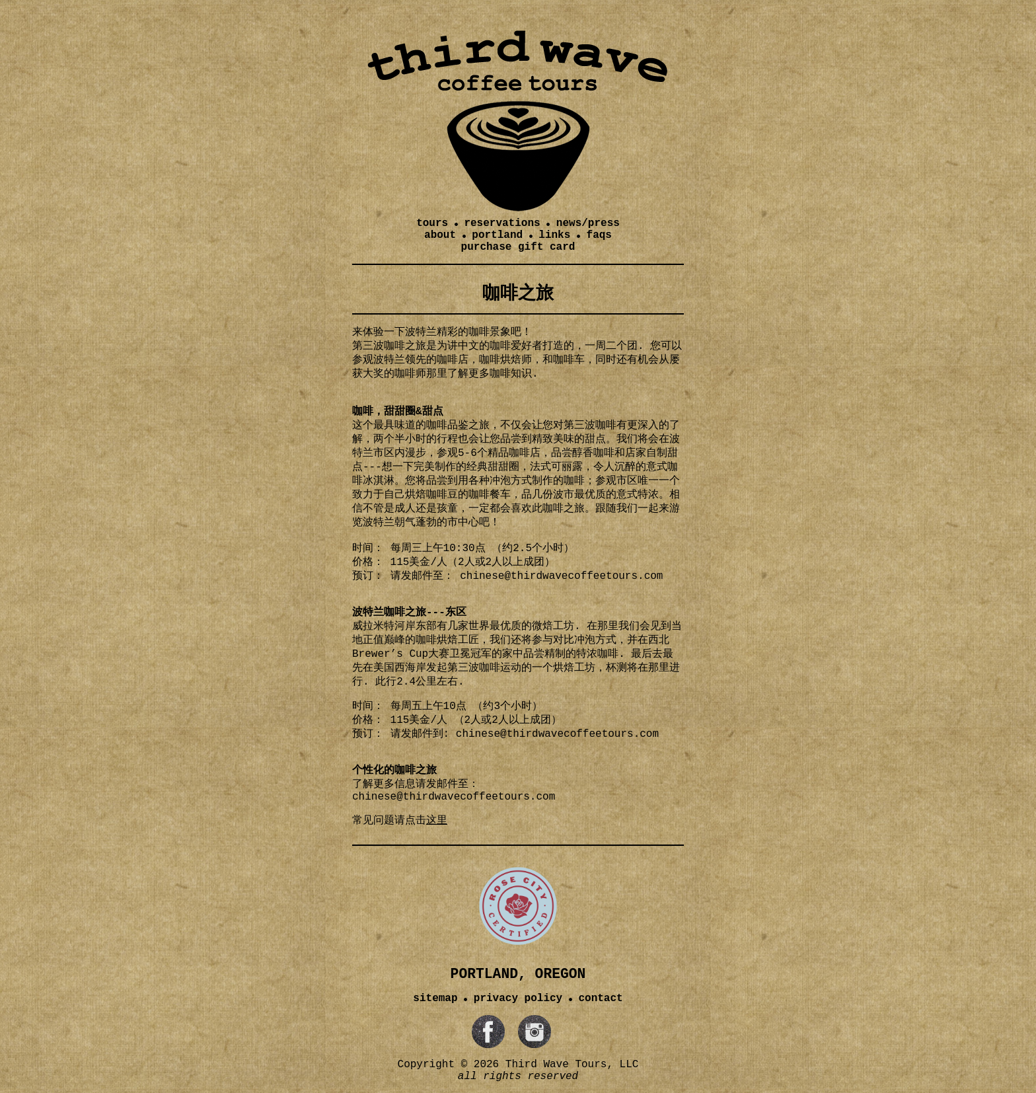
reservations (502, 223)
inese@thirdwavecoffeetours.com (567, 576)
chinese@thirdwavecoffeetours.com (557, 734)
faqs (599, 235)
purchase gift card (518, 247)
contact (600, 998)
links (554, 235)
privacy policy (518, 998)
